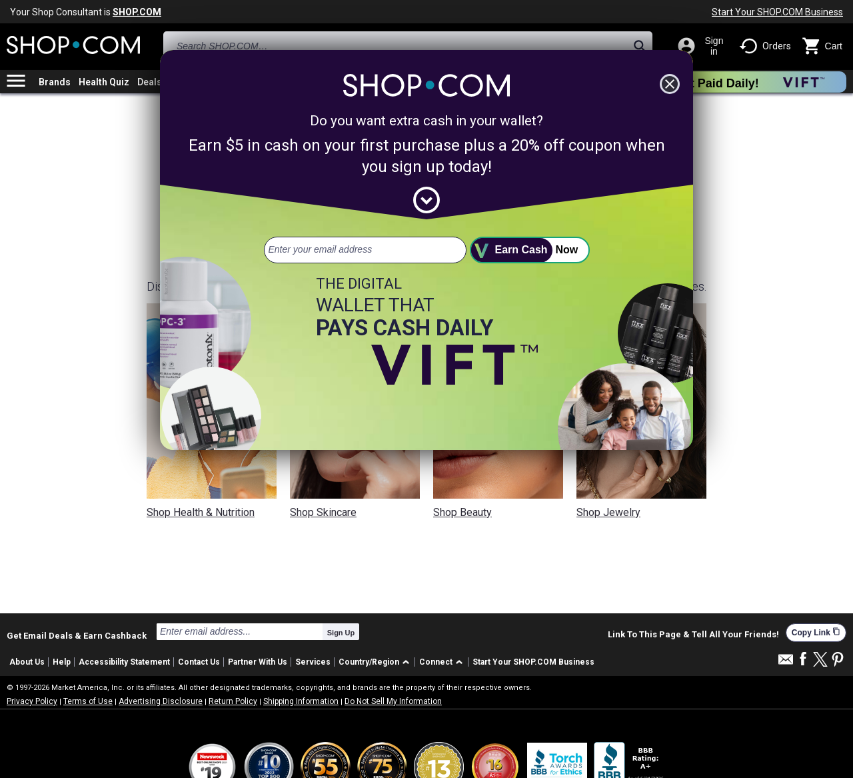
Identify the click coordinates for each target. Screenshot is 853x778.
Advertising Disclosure (161, 701)
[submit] (530, 250)
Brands (55, 82)
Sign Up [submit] (341, 633)
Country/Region (369, 662)
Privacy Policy (32, 701)
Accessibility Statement (124, 662)
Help (62, 662)
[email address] (365, 250)
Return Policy (233, 701)
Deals (149, 82)
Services (313, 662)
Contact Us (199, 662)
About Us (27, 662)
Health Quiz (104, 82)
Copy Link (816, 632)
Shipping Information (301, 701)
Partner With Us (257, 662)
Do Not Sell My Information (393, 701)
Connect (435, 662)
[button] (376, 662)
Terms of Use (88, 701)
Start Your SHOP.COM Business (777, 12)
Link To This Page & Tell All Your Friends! (693, 634)
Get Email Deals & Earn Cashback (77, 635)
